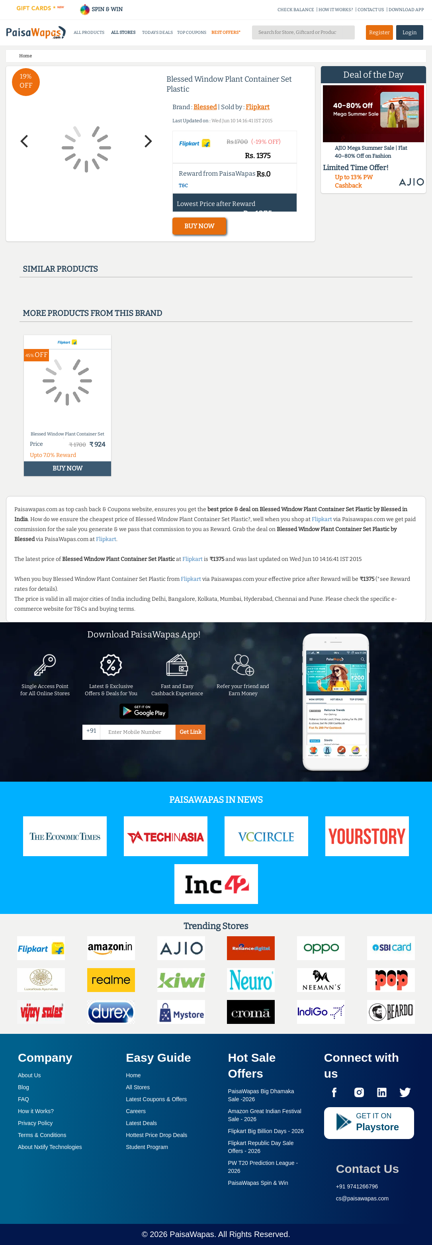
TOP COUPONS (191, 32)
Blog (23, 1087)
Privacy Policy (35, 1123)
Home (133, 1075)
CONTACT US (371, 9)
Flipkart (258, 107)
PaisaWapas (192, 1234)
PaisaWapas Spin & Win (258, 1183)
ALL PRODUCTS (89, 32)
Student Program (147, 1147)
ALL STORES (123, 32)
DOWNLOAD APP (406, 9)
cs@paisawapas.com (362, 1198)
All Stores (138, 1087)
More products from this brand (92, 313)
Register (379, 32)
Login (410, 32)
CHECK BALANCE (296, 9)
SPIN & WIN (101, 9)
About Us (29, 1075)
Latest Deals (141, 1123)
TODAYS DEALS (157, 32)
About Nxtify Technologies (50, 1147)
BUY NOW (199, 226)
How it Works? (36, 1111)
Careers (136, 1111)
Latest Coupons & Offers (156, 1099)
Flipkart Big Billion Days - (266, 1131)
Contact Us (367, 1168)
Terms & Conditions (42, 1135)
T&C (183, 185)
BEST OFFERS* (225, 32)
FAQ (23, 1099)
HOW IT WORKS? (336, 9)
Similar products (60, 269)
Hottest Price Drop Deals (156, 1135)
